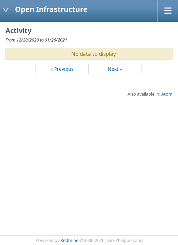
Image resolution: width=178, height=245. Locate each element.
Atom (167, 94)
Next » (115, 69)
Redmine (69, 240)
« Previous (62, 69)
